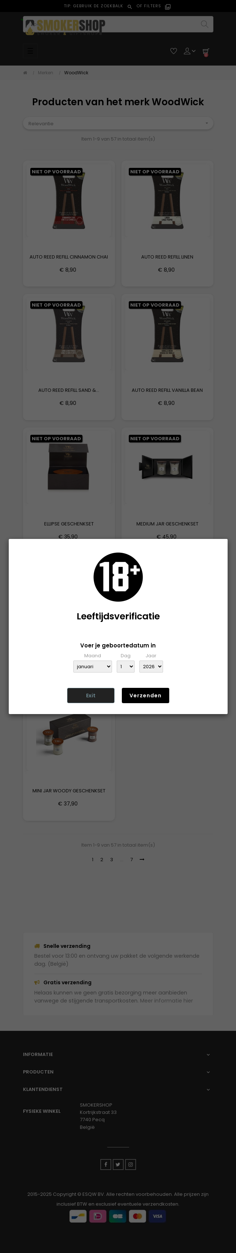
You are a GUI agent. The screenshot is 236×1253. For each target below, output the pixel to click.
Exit (91, 695)
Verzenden (145, 695)
